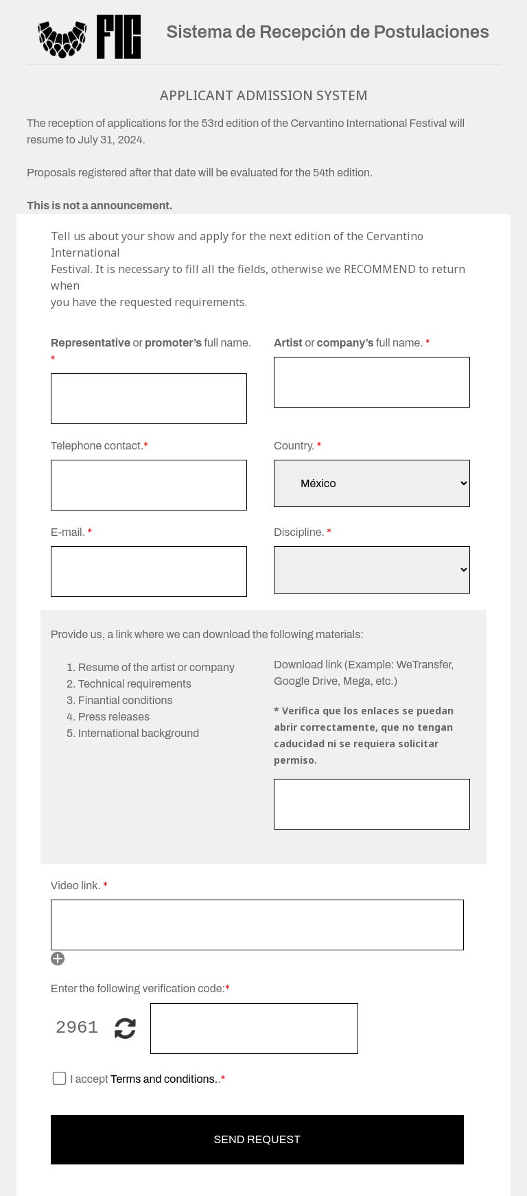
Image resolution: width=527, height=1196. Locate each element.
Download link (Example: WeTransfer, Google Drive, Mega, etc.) (364, 673)
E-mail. (71, 532)
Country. (297, 446)
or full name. (151, 351)
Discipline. (302, 532)
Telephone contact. (99, 446)
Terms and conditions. (163, 1079)
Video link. (79, 885)
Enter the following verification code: (140, 988)
